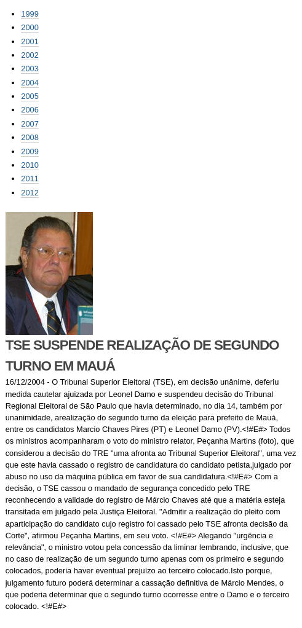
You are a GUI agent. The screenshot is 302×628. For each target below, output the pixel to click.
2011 (29, 178)
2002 (29, 55)
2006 (29, 109)
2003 (29, 68)
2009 (29, 151)
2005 (29, 96)
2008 (29, 137)
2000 (29, 27)
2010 (29, 165)
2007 (29, 123)
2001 (29, 41)
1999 (29, 13)
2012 (29, 192)
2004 (29, 82)
